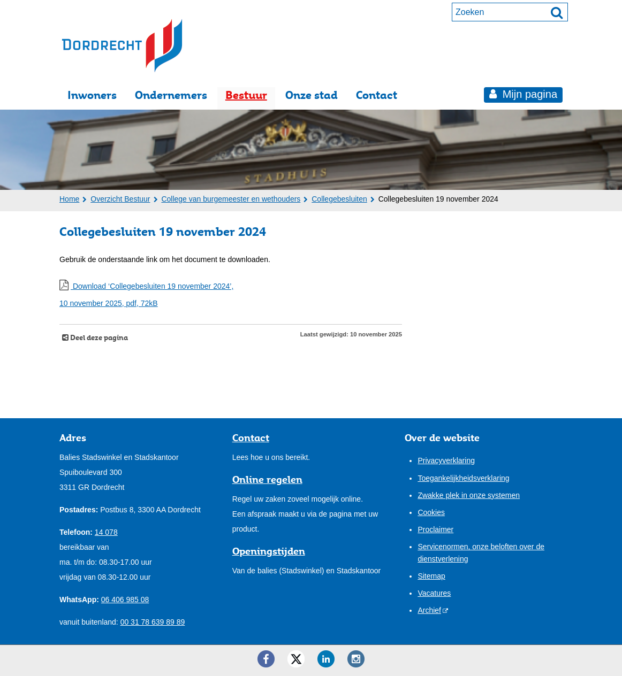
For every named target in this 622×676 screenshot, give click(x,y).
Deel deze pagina (98, 338)
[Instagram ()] (356, 658)
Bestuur (246, 95)
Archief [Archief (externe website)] (429, 610)
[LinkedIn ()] (326, 658)
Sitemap (431, 576)
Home (69, 199)
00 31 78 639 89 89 (152, 622)
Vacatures (434, 593)
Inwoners (92, 95)
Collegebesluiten (339, 199)
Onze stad (311, 95)
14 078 (106, 532)
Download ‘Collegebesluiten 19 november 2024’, (230, 296)
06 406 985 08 (125, 599)
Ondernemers (171, 95)
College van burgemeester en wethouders (230, 199)
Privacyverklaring (446, 460)
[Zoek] (557, 12)
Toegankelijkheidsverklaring (463, 478)
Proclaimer (435, 529)
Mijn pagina (528, 94)
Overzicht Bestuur (120, 199)
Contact (376, 95)
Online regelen (267, 479)
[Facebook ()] (266, 658)
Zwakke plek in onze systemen (469, 495)
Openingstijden (268, 551)
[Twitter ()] (296, 658)
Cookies (431, 512)
